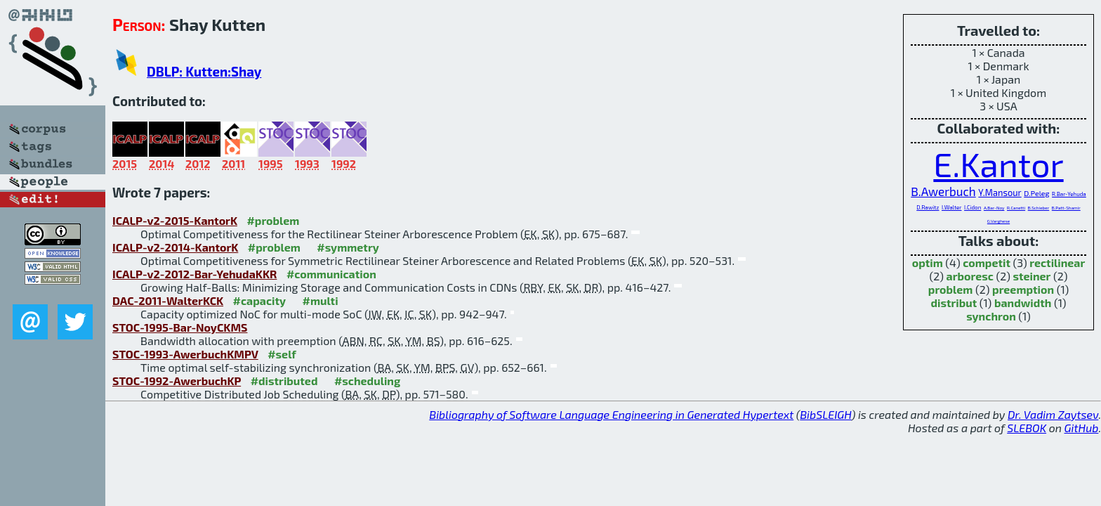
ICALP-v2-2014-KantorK (175, 247)
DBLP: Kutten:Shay (204, 71)
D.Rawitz (927, 207)
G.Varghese (998, 221)
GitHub (1081, 427)
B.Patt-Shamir (1066, 207)
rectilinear (1057, 262)
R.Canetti (1016, 207)
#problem (272, 220)
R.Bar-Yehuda (1069, 193)
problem (950, 289)
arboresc (970, 276)
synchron (991, 316)
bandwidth (1023, 302)
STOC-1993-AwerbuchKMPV (185, 354)
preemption (1023, 289)
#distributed (284, 380)
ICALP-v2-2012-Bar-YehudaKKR (194, 273)
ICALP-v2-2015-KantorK (174, 220)
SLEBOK (1026, 427)
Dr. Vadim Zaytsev (1053, 414)
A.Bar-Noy (994, 207)
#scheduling (367, 380)
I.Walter (951, 207)
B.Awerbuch (943, 191)
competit (986, 262)
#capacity (259, 300)
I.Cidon (972, 207)
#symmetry (348, 247)
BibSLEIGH (825, 414)
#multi (320, 300)
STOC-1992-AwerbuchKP (176, 380)
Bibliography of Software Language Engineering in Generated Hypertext (611, 414)
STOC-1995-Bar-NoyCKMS (179, 327)
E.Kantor (998, 163)
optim (927, 262)
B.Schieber (1039, 207)
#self (282, 354)
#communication (331, 273)
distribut (953, 302)
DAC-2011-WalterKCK (167, 300)
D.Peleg (1036, 192)
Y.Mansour (999, 192)
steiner (1031, 276)
